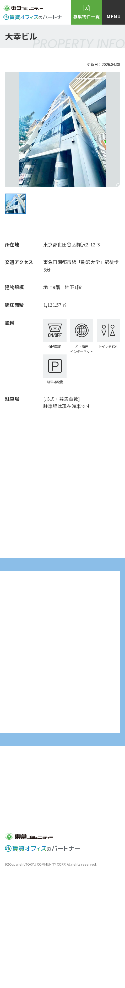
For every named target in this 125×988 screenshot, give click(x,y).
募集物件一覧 (86, 16)
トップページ (19, 883)
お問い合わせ (17, 920)
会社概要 (94, 920)
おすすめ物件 (19, 898)
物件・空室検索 (63, 898)
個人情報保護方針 (57, 920)
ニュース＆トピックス (70, 883)
